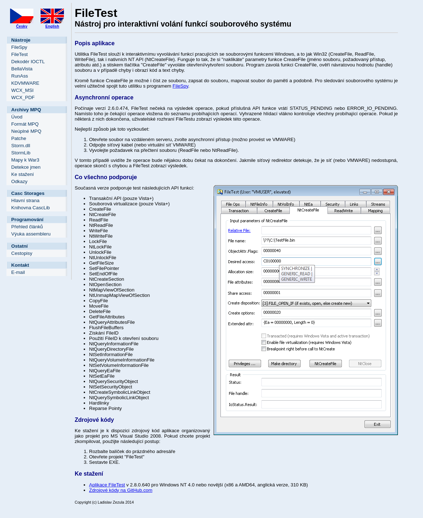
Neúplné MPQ (26, 131)
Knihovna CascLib (30, 207)
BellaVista (21, 68)
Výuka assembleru (31, 234)
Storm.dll (20, 145)
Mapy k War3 (25, 160)
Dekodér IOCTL (28, 61)
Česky (21, 26)
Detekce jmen (26, 167)
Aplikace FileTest (107, 484)
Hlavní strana (25, 200)
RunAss (19, 76)
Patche (18, 138)
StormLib (20, 152)
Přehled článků (27, 226)
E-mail (18, 272)
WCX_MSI (22, 90)
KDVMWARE (25, 83)
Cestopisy (21, 253)
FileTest (19, 54)
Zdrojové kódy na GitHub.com (120, 490)
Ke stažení (22, 174)
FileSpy (19, 47)
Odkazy (19, 181)
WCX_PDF (22, 97)
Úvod (16, 117)
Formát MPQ (24, 124)
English (52, 26)
